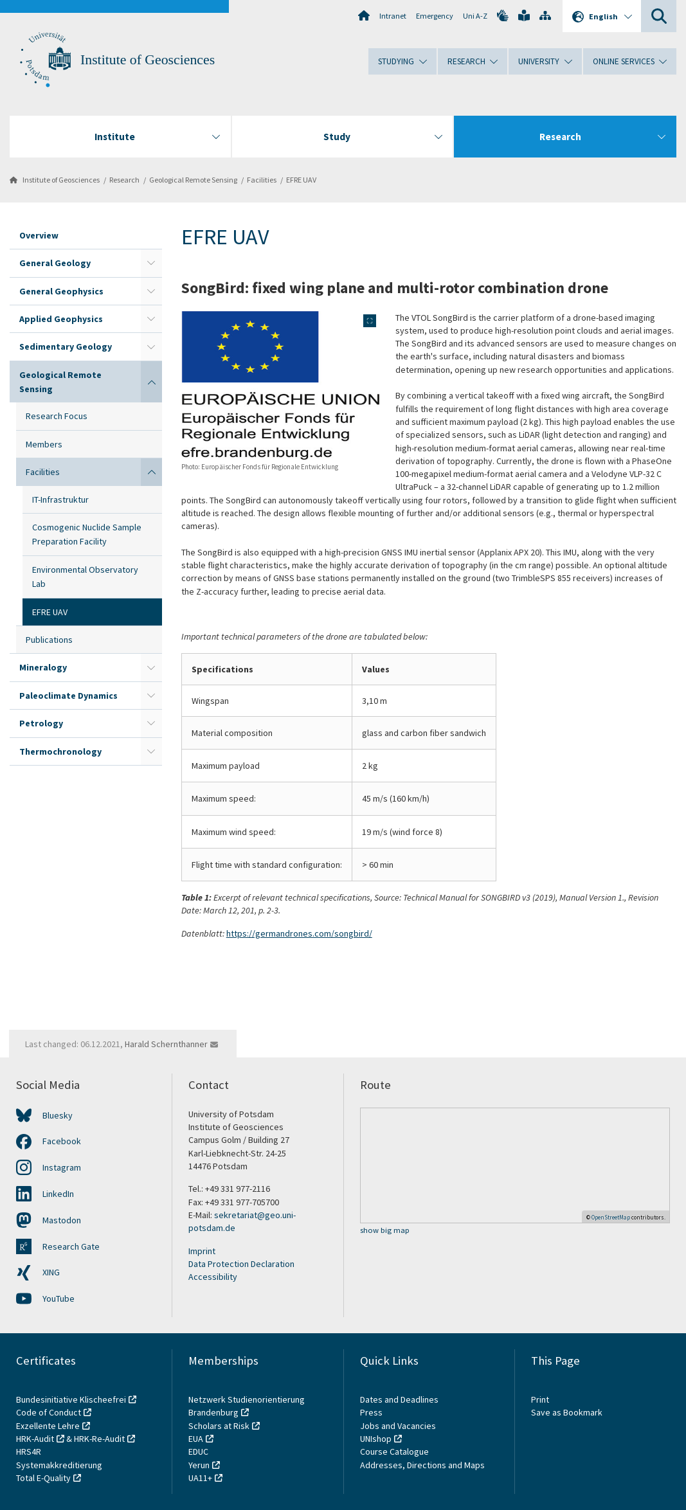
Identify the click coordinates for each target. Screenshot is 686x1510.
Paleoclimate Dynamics (68, 695)
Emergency (434, 16)
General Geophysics (61, 291)
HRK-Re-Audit (99, 1438)
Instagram (61, 1167)
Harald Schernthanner (166, 1044)
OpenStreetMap (610, 1217)
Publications (49, 639)
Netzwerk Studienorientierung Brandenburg (246, 1406)
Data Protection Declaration (241, 1264)
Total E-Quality (43, 1478)
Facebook (61, 1141)
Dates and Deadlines (399, 1399)
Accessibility (212, 1276)
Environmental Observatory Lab (85, 576)
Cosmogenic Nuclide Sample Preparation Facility (86, 534)
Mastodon (61, 1220)
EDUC (198, 1451)
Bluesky (57, 1115)
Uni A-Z (475, 16)
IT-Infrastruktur (60, 499)
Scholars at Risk (218, 1426)
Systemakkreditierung (59, 1465)
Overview (39, 235)
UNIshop (376, 1438)
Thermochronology (60, 751)
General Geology (55, 263)
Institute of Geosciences (147, 59)
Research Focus (56, 416)
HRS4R (28, 1451)
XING (51, 1272)
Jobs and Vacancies (398, 1426)
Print (540, 1399)
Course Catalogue (394, 1451)
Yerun (199, 1465)
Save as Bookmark (566, 1412)
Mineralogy (43, 667)
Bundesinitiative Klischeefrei (71, 1399)
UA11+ (200, 1478)
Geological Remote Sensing (193, 179)
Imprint (201, 1251)
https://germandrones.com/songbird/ (299, 933)
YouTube (58, 1298)
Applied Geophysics (61, 319)
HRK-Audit (35, 1438)
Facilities (261, 179)
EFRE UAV (301, 179)
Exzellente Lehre (48, 1426)
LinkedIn (58, 1194)
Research (124, 179)
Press (371, 1412)
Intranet (392, 16)
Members (44, 444)
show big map (385, 1231)
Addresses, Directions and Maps (422, 1465)
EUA (195, 1438)
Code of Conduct (48, 1412)
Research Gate (71, 1246)
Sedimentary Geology (65, 346)
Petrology (41, 723)
